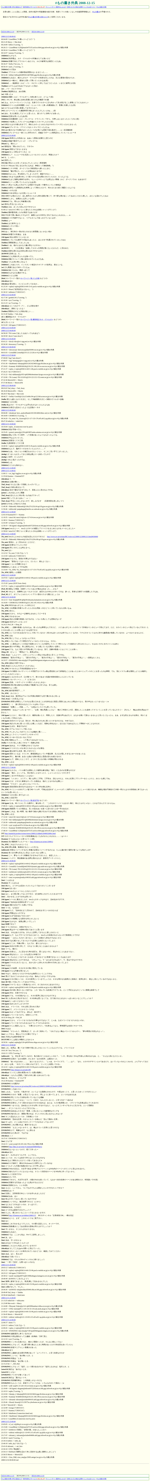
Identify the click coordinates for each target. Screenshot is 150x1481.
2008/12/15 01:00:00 (8, 135)
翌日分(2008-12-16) (38, 32)
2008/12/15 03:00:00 (8, 328)
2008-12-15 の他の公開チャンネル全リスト (81, 7)
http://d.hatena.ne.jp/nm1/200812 (41, 842)
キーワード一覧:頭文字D (29, 800)
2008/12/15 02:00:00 (8, 295)
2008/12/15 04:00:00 (8, 330)
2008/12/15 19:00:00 (8, 1045)
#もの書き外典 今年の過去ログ (11, 7)
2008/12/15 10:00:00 (8, 424)
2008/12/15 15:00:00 (8, 581)
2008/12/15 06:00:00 (8, 347)
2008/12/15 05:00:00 (8, 339)
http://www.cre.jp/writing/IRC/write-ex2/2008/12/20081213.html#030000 (72, 537)
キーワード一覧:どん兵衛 (30, 278)
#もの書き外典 (101, 7)
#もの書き (96, 12)
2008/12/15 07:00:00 (8, 355)
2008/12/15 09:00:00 (8, 410)
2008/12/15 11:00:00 (8, 468)
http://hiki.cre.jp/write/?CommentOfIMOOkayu (25, 1147)
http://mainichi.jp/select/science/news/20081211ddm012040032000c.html (30, 833)
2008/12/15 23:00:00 (8, 1421)
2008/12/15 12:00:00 (8, 512)
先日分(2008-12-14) (7, 32)
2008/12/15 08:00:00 (8, 385)
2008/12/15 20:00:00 (8, 1265)
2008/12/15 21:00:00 (8, 1298)
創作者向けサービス (34, 7)
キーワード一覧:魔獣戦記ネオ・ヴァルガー (36, 319)
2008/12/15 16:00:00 (8, 597)
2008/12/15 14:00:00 (8, 575)
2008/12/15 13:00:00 (8, 534)
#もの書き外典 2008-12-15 (75, 3)
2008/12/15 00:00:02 (8, 36)
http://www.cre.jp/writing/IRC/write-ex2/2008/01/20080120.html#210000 (36, 1086)
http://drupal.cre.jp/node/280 (21, 1070)
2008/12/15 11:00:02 (8, 471)
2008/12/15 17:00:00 (8, 767)
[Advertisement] (40, 25)
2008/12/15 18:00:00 (8, 861)
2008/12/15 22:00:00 (8, 1320)
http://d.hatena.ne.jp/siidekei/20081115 (22, 1215)
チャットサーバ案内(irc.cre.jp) (56, 7)
